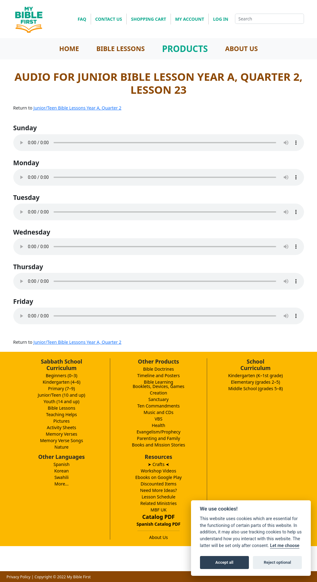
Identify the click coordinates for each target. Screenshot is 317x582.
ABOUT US (241, 48)
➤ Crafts (158, 464)
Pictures (61, 421)
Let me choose (284, 545)
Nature (61, 447)
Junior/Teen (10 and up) (61, 395)
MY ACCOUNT (189, 19)
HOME (69, 48)
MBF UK (158, 510)
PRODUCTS (185, 48)
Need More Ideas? (158, 490)
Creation (158, 393)
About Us (158, 537)
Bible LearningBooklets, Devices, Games (158, 384)
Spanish (62, 464)
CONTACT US (108, 19)
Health (158, 425)
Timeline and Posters (158, 375)
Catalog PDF (158, 516)
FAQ (82, 19)
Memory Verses (61, 434)
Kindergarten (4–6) (61, 382)
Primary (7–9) (61, 388)
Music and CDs (159, 412)
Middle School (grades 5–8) (255, 388)
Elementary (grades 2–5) (255, 382)
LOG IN (220, 19)
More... (61, 484)
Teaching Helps (61, 414)
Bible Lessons (61, 408)
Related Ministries (158, 503)
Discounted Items (158, 484)
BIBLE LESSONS (120, 48)
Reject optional (277, 562)
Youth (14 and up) (62, 401)
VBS (158, 419)
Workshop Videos (158, 471)
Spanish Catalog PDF (158, 524)
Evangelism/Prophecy (158, 432)
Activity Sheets (61, 427)
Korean (61, 471)
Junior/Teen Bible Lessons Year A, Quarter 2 (77, 108)
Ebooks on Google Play (158, 477)
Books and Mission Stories (158, 445)
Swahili (61, 477)
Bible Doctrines (158, 369)
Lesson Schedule (158, 497)
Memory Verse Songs (61, 440)
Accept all (224, 562)
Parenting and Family (158, 438)
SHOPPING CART (148, 19)
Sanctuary (158, 399)
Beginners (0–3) (61, 375)
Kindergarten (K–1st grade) (255, 375)
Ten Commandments (158, 406)
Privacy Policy (18, 577)
